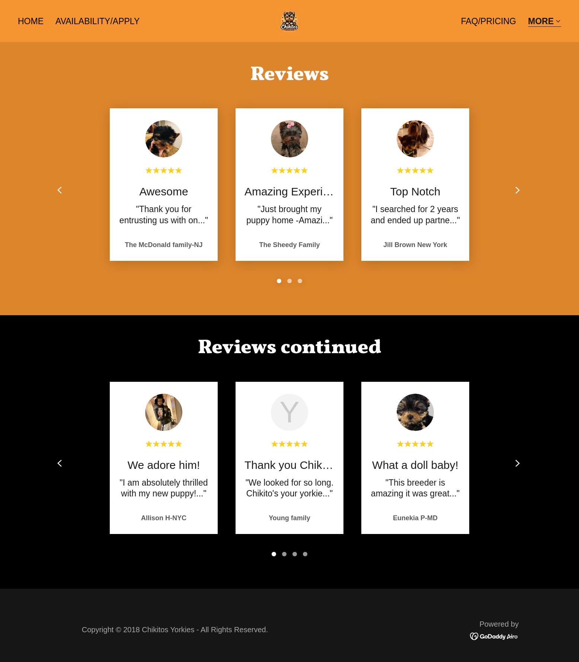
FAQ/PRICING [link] (488, 21)
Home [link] (31, 21)
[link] (289, 20)
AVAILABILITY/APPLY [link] (97, 21)
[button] (544, 22)
